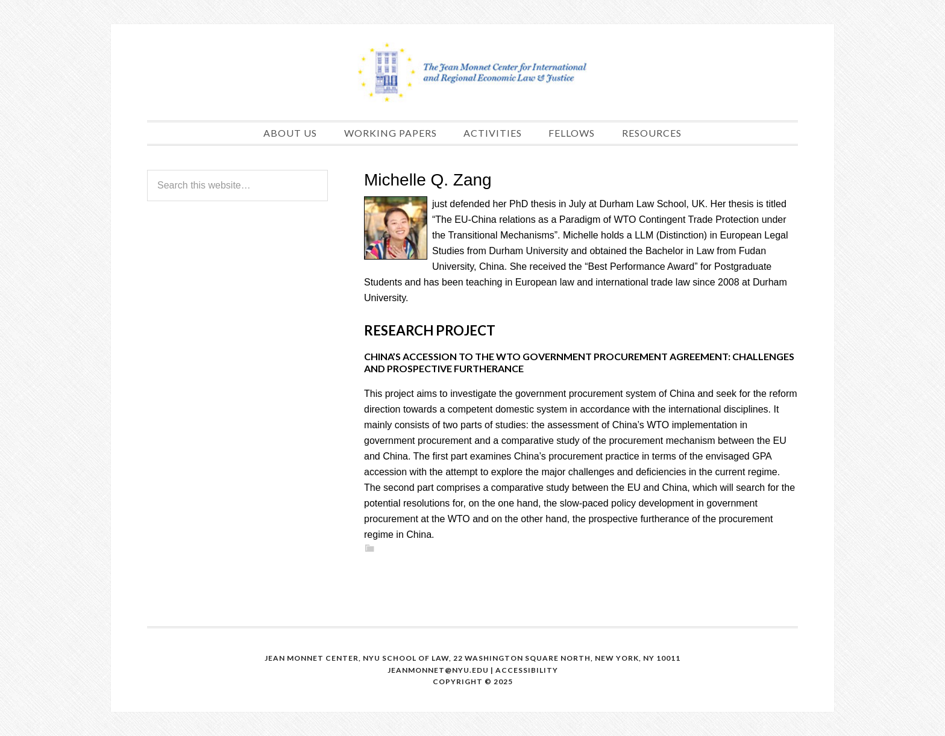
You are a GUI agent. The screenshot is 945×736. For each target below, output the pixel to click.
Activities (492, 133)
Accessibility (526, 670)
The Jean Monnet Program (472, 72)
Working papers (390, 133)
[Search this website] (237, 185)
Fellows (571, 133)
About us (290, 133)
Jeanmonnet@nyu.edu (438, 670)
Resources (652, 133)
